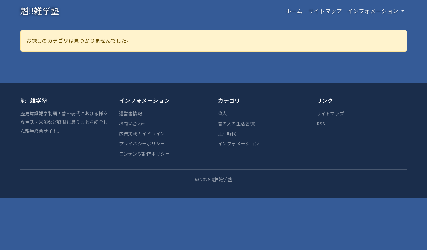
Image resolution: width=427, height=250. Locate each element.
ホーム (294, 11)
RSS (321, 123)
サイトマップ (325, 11)
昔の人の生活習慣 (236, 123)
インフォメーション (238, 143)
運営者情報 (130, 113)
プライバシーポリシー (142, 143)
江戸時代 (227, 133)
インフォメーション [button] (373, 11)
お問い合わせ (133, 123)
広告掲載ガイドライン (142, 133)
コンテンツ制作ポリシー (144, 153)
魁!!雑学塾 (39, 11)
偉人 (222, 113)
